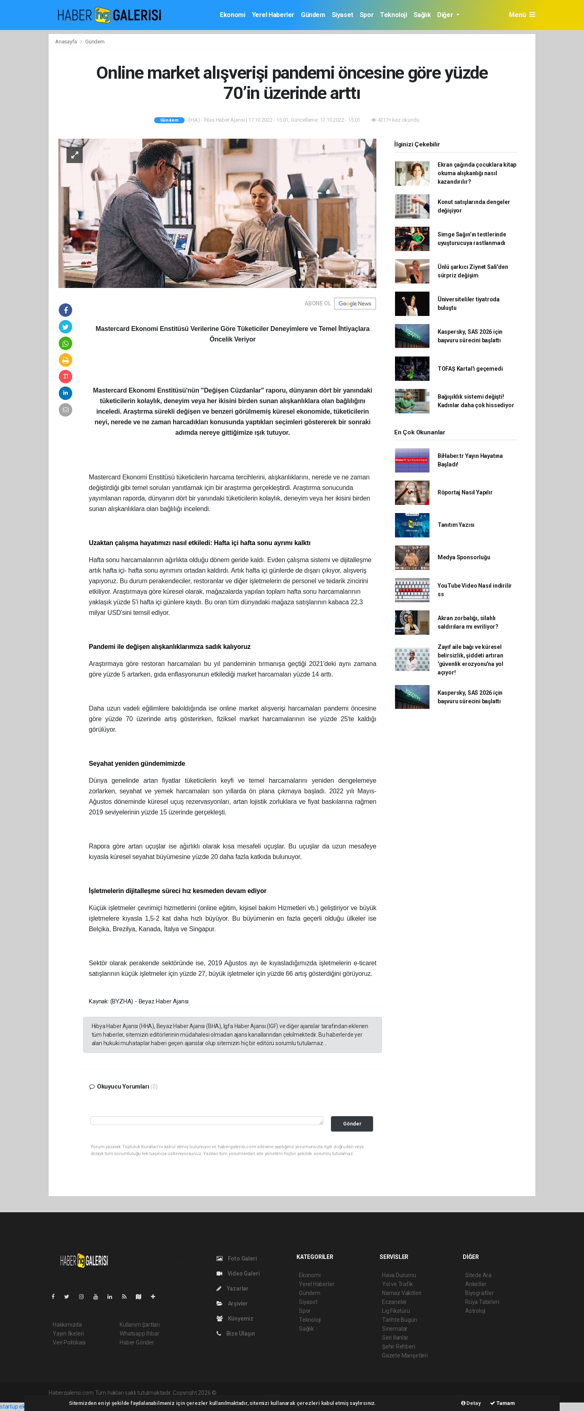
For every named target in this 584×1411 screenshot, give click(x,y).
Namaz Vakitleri (401, 1293)
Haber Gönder (137, 1342)
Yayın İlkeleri (68, 1333)
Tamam (502, 1403)
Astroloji (475, 1311)
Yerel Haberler (273, 15)
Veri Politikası (69, 1342)
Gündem (313, 15)
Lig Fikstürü (396, 1311)
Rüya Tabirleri (482, 1302)
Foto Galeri (237, 1258)
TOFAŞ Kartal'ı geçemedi (470, 368)
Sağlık (422, 15)
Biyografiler (479, 1293)
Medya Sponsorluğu (464, 557)
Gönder (352, 1124)
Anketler (475, 1284)
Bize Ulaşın (236, 1333)
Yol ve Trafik (397, 1284)
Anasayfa (66, 42)
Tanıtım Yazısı (456, 525)
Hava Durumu (399, 1275)
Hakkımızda (67, 1324)
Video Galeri (238, 1273)
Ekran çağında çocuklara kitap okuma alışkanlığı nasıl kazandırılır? (477, 173)
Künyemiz (235, 1318)
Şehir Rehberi (398, 1346)
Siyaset (342, 15)
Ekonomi (232, 15)
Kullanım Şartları (140, 1324)
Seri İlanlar (395, 1337)
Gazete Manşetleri (405, 1355)
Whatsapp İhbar (139, 1333)
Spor (367, 15)
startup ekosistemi (23, 1406)
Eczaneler (394, 1302)
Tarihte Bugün (399, 1320)
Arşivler (232, 1303)
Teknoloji (393, 15)
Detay (471, 1403)
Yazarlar (233, 1288)
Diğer (446, 15)
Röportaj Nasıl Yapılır (465, 492)
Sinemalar (395, 1328)
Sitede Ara (478, 1275)
